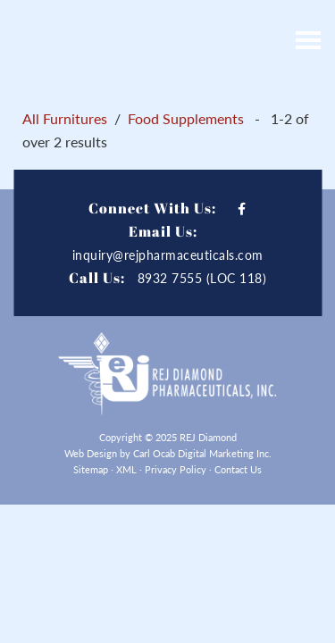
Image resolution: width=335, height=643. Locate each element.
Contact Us (238, 469)
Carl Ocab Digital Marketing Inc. (202, 453)
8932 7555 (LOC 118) (202, 278)
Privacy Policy (175, 469)
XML (126, 469)
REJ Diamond (125, 40)
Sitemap (90, 469)
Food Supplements (186, 118)
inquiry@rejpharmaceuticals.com (168, 255)
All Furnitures (64, 118)
